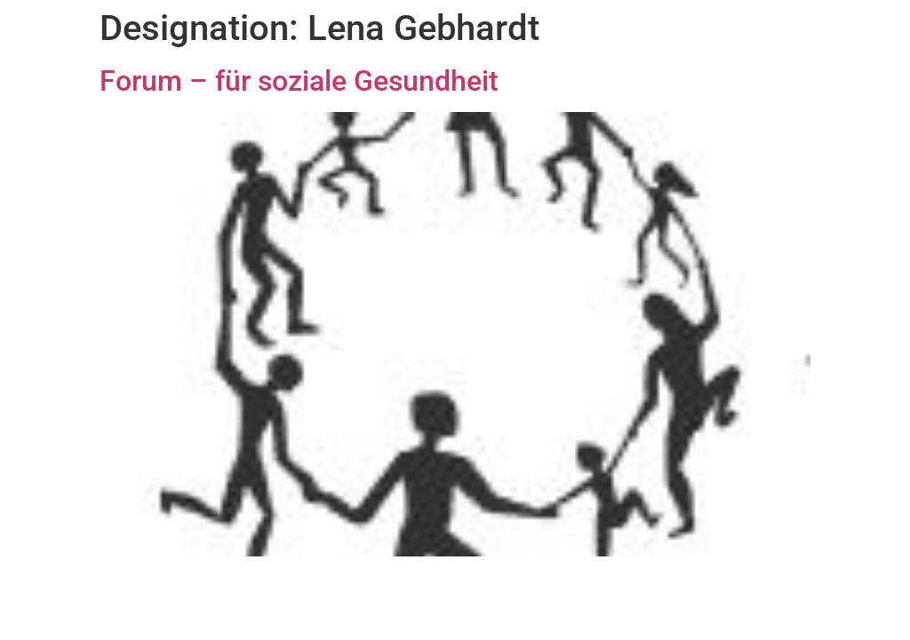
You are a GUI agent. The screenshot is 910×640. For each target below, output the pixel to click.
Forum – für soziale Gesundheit (299, 81)
